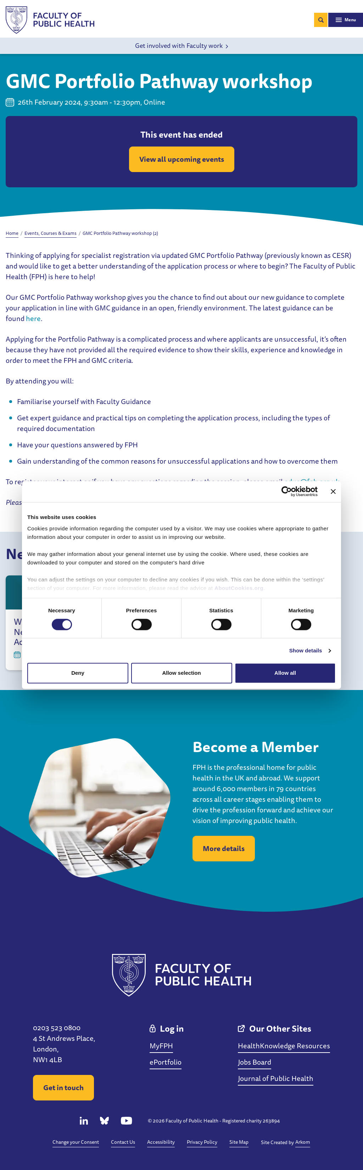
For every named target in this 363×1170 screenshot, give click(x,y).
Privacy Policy (202, 1142)
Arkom (302, 1142)
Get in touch (63, 1087)
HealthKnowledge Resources (284, 1045)
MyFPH (161, 1045)
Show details (305, 650)
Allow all (285, 673)
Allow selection (181, 673)
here (33, 318)
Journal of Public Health (275, 1078)
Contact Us (123, 1142)
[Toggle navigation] (345, 20)
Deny (77, 673)
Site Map (238, 1142)
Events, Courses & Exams (50, 233)
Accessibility (161, 1142)
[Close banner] (333, 491)
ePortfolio (166, 1061)
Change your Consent (75, 1142)
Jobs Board (254, 1061)
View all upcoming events (181, 159)
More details (224, 848)
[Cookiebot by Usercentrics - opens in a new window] (287, 491)
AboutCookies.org (238, 588)
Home (12, 233)
